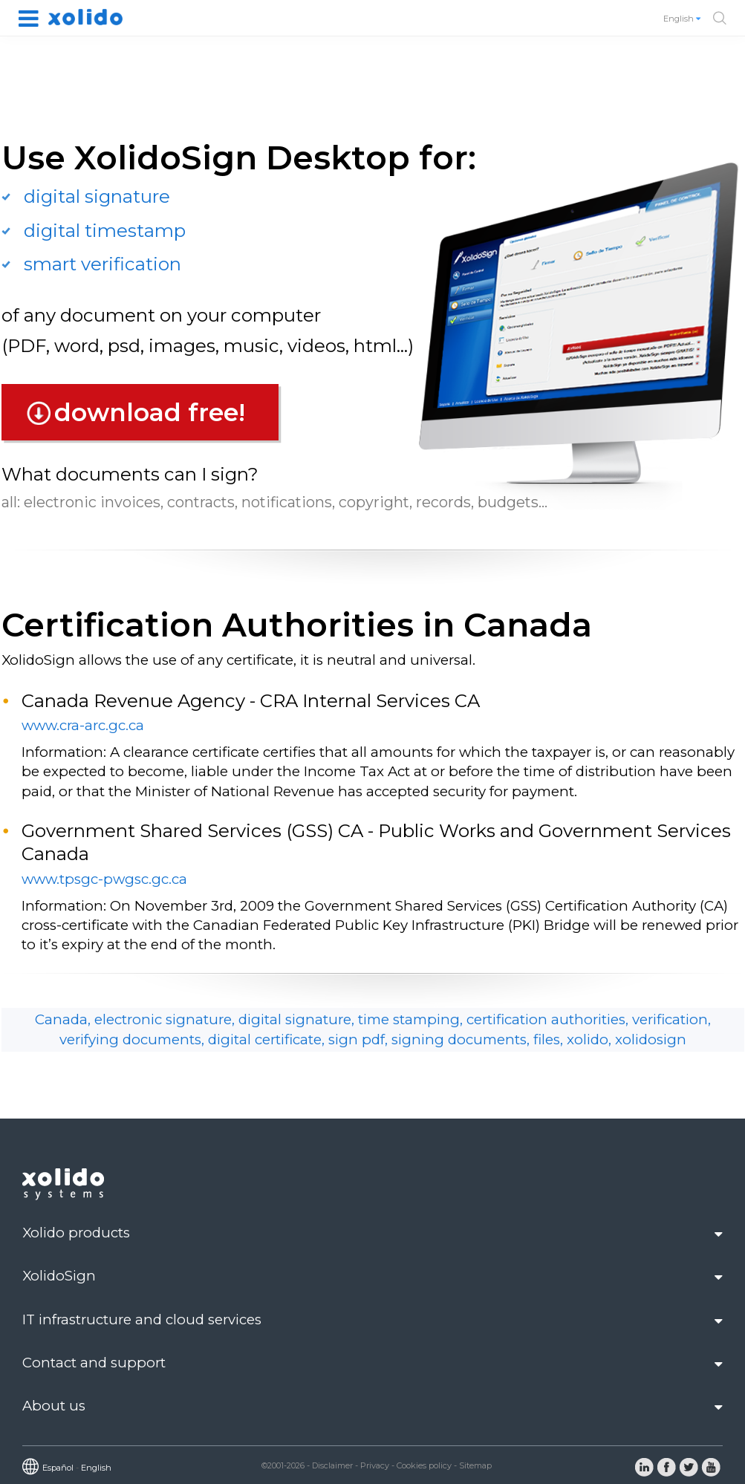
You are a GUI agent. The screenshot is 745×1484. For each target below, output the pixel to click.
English (683, 18)
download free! (149, 412)
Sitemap (475, 1465)
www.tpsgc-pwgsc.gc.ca (104, 879)
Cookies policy (424, 1465)
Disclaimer (332, 1465)
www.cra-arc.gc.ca (83, 725)
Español (58, 1467)
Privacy (374, 1465)
